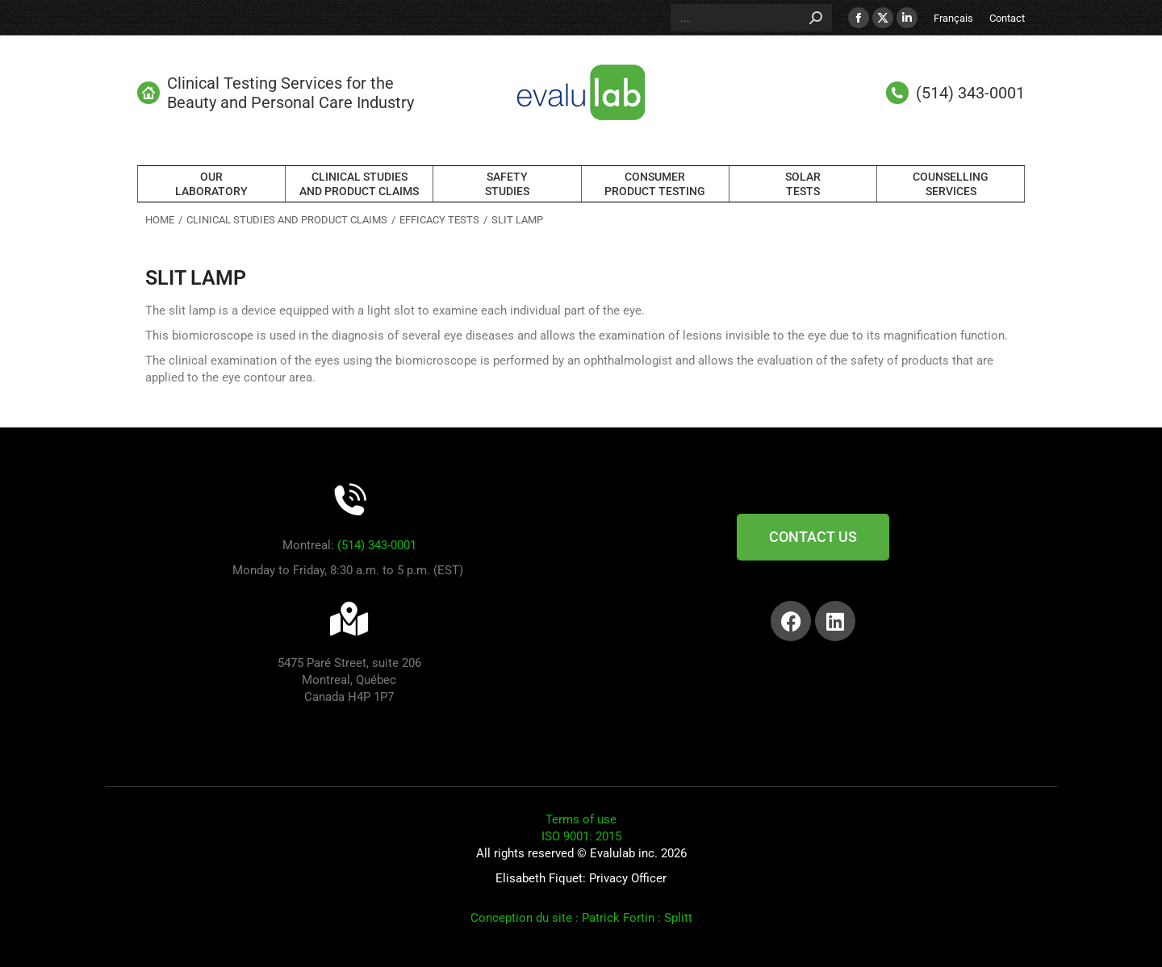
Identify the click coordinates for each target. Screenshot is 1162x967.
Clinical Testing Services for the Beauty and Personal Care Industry (275, 92)
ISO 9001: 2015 (581, 836)
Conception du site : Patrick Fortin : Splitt (581, 918)
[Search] (751, 17)
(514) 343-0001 (376, 545)
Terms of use (581, 819)
